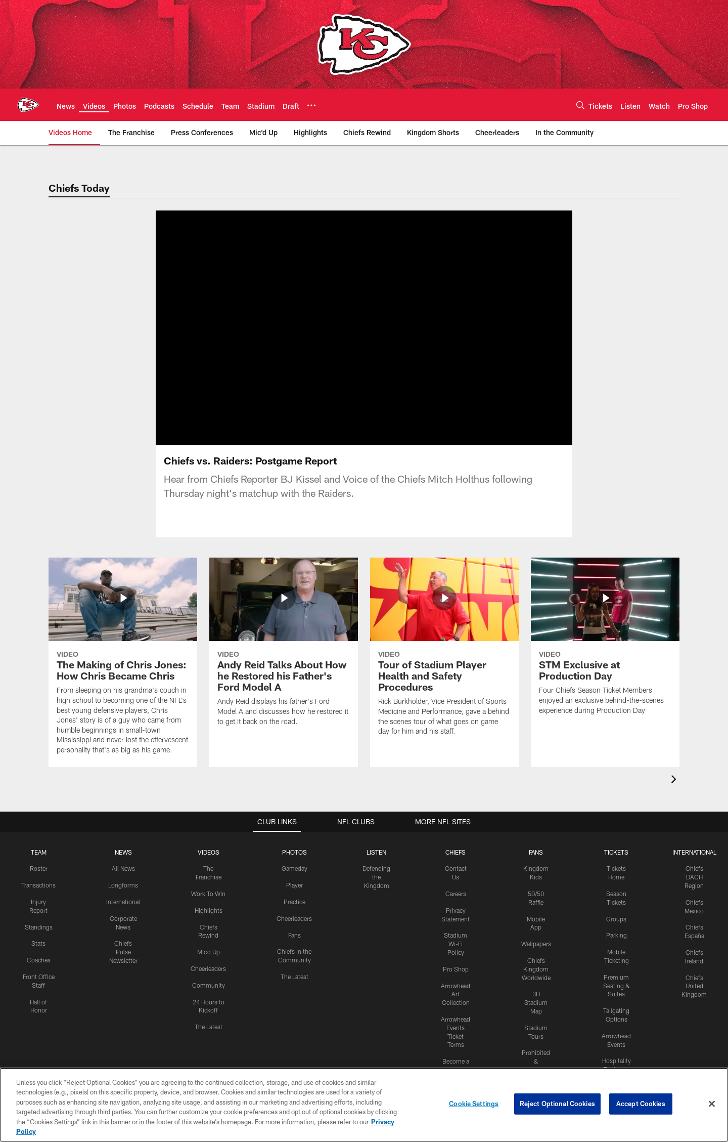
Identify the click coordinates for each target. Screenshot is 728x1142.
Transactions (38, 885)
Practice (294, 901)
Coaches (39, 959)
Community (208, 984)
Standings (39, 926)
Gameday (294, 868)
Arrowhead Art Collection (455, 994)
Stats (38, 943)
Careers (455, 893)
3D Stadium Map (536, 1002)
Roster (39, 868)
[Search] (580, 105)
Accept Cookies (640, 1103)
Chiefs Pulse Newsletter (123, 952)
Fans (294, 934)
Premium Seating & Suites (616, 985)
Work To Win (208, 893)
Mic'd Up (208, 951)
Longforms (123, 885)
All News (123, 868)
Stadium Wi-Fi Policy (455, 944)
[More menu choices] (311, 105)
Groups (616, 918)
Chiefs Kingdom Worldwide (536, 969)
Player (294, 885)
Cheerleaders (208, 968)
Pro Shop (456, 968)
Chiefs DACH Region (694, 877)
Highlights (208, 909)
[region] (364, 1105)
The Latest (208, 1026)
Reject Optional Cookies (557, 1103)
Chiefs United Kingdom (694, 986)
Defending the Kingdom (376, 877)
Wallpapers (536, 943)
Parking (616, 935)
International (123, 901)
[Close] (712, 1104)
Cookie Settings (473, 1103)
